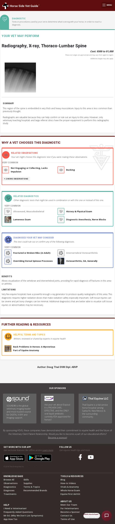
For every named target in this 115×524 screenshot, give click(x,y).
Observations (11, 483)
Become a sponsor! (57, 437)
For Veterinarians (69, 508)
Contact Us (66, 515)
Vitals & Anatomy (69, 486)
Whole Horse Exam (70, 490)
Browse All (9, 479)
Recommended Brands (35, 490)
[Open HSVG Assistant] (107, 516)
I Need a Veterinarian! (15, 508)
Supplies (28, 483)
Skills (26, 479)
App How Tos (10, 519)
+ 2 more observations (16, 179)
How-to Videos (68, 483)
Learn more (47, 450)
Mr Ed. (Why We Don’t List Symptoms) (23, 515)
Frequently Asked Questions (18, 512)
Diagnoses (9, 490)
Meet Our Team (68, 504)
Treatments (10, 494)
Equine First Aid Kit (70, 494)
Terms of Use (67, 519)
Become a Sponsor (70, 512)
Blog (62, 479)
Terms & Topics (32, 486)
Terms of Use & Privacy (36, 466)
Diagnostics (10, 486)
